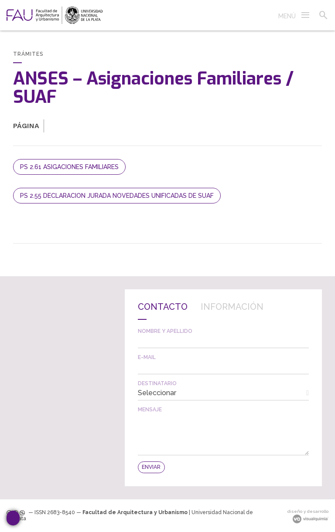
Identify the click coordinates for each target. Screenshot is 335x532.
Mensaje (150, 409)
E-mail (147, 357)
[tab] (163, 311)
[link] (55, 15)
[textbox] (223, 341)
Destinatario (157, 383)
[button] (294, 15)
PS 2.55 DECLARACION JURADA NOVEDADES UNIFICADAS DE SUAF (117, 195)
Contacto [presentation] (163, 307)
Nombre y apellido (165, 331)
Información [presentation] (232, 307)
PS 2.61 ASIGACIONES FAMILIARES (69, 166)
